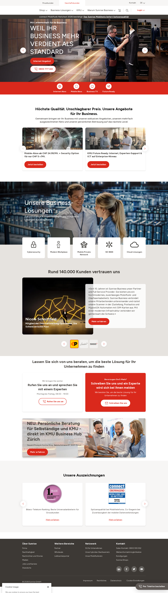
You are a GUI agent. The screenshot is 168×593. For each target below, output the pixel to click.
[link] (106, 16)
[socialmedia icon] (119, 569)
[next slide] (145, 50)
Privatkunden (48, 3)
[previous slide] (23, 50)
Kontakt (132, 3)
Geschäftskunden (72, 3)
